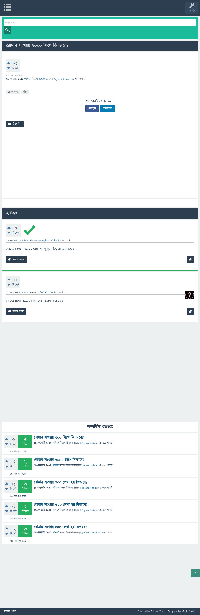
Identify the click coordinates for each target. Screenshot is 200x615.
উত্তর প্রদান (28, 240)
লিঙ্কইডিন (107, 108)
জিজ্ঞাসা (42, 79)
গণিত (27, 79)
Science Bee (157, 611)
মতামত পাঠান (10, 611)
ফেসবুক (92, 108)
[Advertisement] (100, 164)
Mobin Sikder (189, 611)
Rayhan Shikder (90, 443)
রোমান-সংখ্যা (13, 91)
